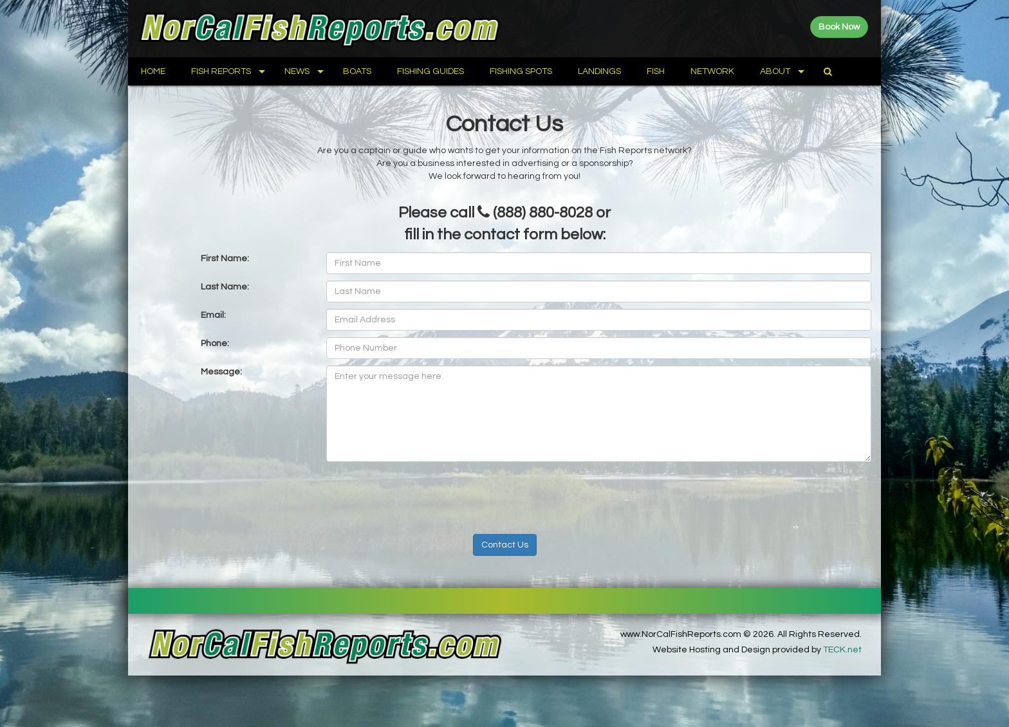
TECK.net (842, 649)
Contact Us (504, 544)
